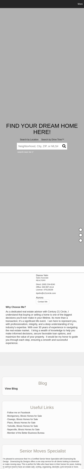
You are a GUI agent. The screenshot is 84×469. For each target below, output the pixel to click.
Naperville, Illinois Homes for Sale (23, 429)
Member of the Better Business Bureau (25, 433)
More (80, 4)
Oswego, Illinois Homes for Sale (22, 419)
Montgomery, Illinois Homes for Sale (24, 416)
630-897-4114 (48, 287)
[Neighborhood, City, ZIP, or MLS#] (42, 146)
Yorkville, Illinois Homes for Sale (22, 426)
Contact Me (42, 302)
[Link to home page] (3, 4)
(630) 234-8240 (48, 284)
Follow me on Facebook (18, 412)
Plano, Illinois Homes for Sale (21, 423)
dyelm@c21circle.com (46, 293)
